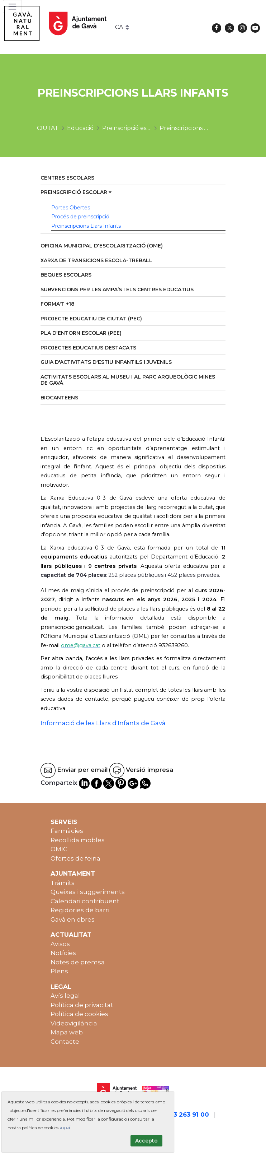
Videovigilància (74, 1023)
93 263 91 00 (189, 1114)
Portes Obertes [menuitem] (70, 207)
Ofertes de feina (75, 858)
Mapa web (67, 1032)
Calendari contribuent (85, 901)
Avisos (60, 943)
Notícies (63, 952)
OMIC (59, 849)
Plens (59, 971)
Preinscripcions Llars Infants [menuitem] (86, 226)
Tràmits (63, 882)
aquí (65, 1127)
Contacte (65, 1041)
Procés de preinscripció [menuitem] (80, 216)
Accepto (146, 1140)
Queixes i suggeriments (88, 891)
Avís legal (65, 995)
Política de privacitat (82, 1005)
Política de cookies (79, 1014)
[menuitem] (133, 178)
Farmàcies (67, 830)
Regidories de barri (80, 910)
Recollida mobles (78, 840)
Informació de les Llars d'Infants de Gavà (103, 723)
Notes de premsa (78, 962)
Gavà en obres (73, 919)
